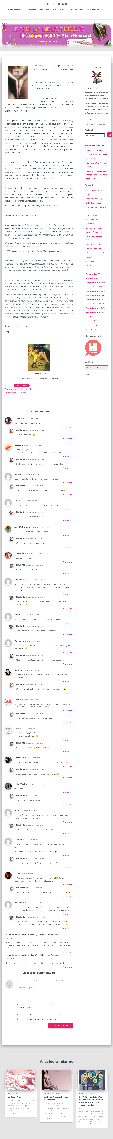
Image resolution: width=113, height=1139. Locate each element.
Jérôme (18, 215)
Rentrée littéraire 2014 (94, 287)
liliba (16, 699)
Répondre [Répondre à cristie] (67, 623)
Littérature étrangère (35, 9)
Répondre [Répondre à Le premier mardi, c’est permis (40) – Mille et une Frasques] (67, 967)
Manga (88, 257)
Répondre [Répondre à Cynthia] (67, 681)
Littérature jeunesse (75, 9)
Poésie (88, 270)
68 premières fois (92, 190)
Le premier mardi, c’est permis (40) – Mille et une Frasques (32, 955)
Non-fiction (90, 261)
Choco (17, 873)
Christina (32, 215)
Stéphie (43, 373)
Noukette (20, 430)
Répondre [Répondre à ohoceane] (67, 766)
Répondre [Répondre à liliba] (67, 710)
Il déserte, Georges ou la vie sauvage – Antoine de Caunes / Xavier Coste (97, 174)
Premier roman (91, 278)
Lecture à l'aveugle (92, 232)
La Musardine (18, 326)
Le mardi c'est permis (21, 385)
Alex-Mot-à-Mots (22, 527)
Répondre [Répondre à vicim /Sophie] (67, 792)
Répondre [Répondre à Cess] (67, 740)
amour (11, 389)
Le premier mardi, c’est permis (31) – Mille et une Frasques (32, 934)
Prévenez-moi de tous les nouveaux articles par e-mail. (37, 1019)
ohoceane (19, 757)
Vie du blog (90, 329)
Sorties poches (91, 321)
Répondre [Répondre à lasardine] (67, 456)
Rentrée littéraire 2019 (94, 308)
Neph (16, 810)
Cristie (25, 215)
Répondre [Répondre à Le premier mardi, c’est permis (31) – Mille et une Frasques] (67, 952)
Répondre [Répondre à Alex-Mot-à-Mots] (67, 535)
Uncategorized (91, 325)
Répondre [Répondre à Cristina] (67, 855)
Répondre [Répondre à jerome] (67, 482)
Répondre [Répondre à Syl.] (67, 509)
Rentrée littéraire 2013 (94, 282)
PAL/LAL (89, 266)
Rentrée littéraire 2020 (94, 312)
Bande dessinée (51, 9)
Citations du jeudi (92, 215)
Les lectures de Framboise (96, 9)
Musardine (22, 392)
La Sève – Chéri (15, 1096)
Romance (89, 316)
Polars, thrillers (91, 274)
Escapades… (90, 219)
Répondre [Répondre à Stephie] (67, 427)
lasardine (18, 445)
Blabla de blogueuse (93, 203)
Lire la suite (12, 1113)
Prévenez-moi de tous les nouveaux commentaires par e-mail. (39, 1014)
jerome (17, 474)
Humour (89, 224)
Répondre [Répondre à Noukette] (67, 438)
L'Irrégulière (20, 553)
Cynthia (18, 670)
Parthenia (19, 640)
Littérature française (15, 9)
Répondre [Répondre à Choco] (67, 884)
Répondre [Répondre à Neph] (67, 822)
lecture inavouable (26, 389)
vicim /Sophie (20, 784)
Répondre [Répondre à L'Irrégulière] (67, 562)
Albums (62, 9)
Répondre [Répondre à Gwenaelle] (67, 594)
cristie (17, 614)
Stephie (18, 418)
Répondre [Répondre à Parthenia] (67, 652)
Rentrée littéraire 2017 (94, 299)
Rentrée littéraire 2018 (94, 304)
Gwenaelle (19, 579)
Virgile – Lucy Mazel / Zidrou (96, 154)
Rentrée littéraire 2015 (94, 291)
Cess (16, 728)
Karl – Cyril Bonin (92, 159)
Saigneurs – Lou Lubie (94, 150)
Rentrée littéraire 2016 (94, 295)
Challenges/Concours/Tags (96, 207)
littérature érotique (11, 392)
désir (17, 389)
